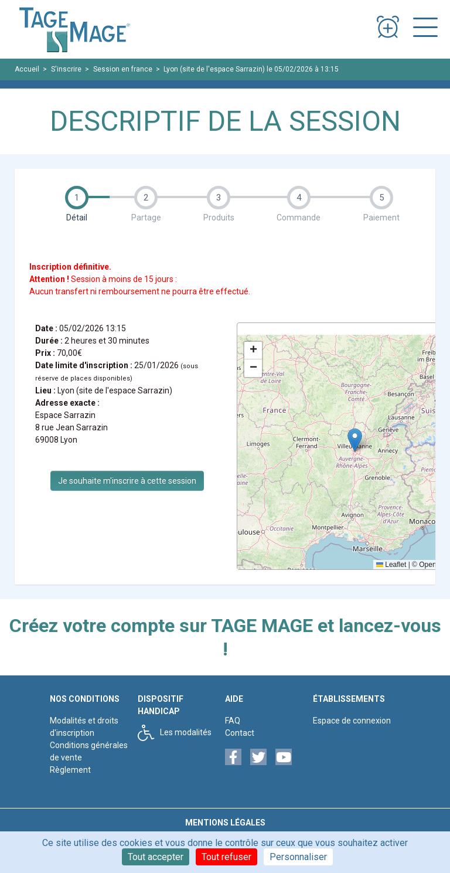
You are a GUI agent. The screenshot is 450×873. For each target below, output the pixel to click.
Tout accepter (155, 856)
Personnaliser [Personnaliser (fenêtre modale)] (298, 856)
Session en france (122, 69)
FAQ (232, 720)
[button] (354, 440)
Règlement (70, 770)
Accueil (27, 69)
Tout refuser (226, 856)
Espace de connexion (352, 720)
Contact (239, 733)
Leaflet (391, 565)
